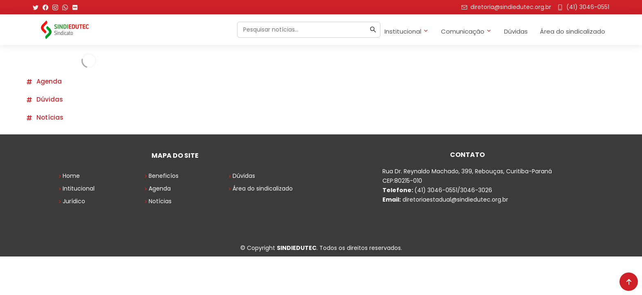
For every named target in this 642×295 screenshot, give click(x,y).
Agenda (44, 81)
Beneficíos (161, 176)
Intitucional (76, 188)
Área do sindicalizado (572, 31)
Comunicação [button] (466, 31)
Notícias (44, 117)
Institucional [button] (406, 31)
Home (68, 176)
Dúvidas (516, 31)
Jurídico (71, 201)
